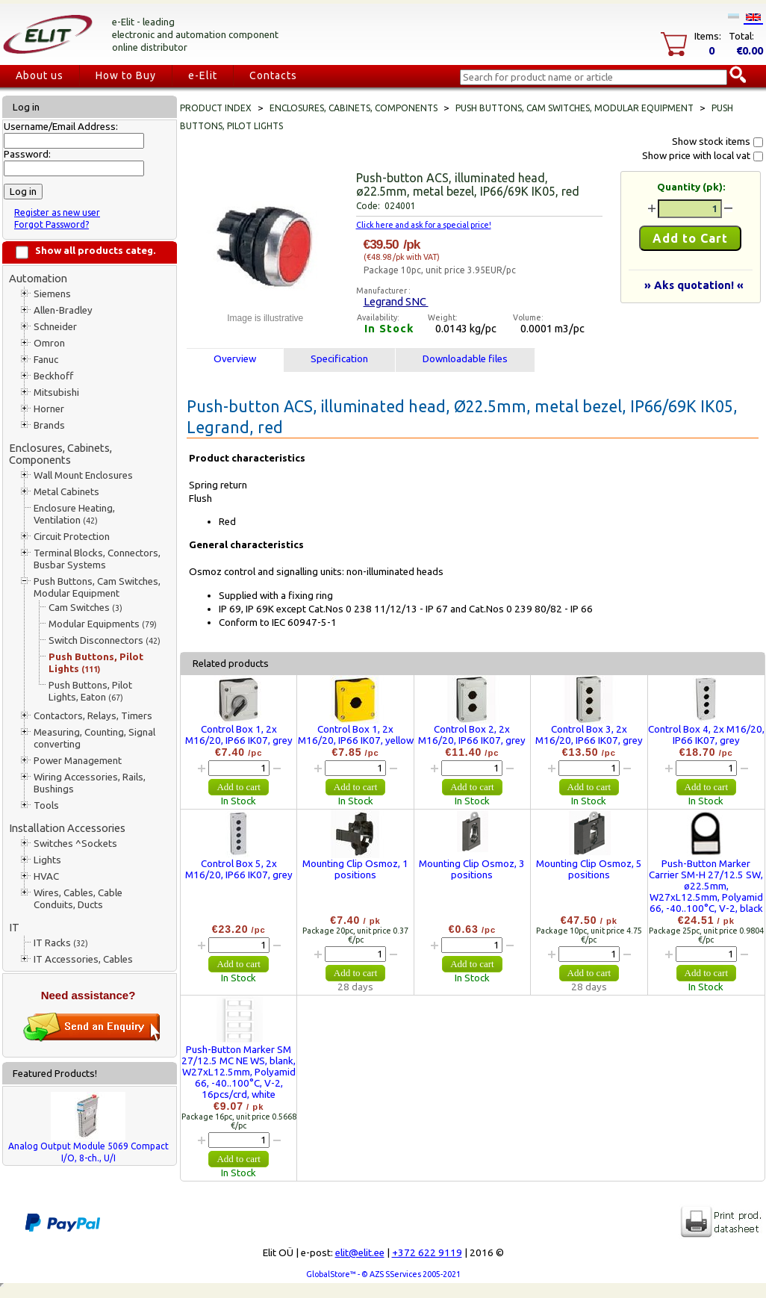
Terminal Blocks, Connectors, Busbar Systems (97, 559)
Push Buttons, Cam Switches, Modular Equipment (97, 587)
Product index (216, 108)
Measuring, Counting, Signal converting (94, 738)
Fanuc (46, 359)
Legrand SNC (396, 301)
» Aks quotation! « (694, 285)
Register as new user (57, 212)
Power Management (78, 760)
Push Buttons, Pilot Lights (96, 662)
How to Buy (126, 75)
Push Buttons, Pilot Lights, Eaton (90, 691)
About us (39, 75)
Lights (47, 860)
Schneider (55, 326)
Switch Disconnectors (105, 640)
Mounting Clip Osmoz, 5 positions (589, 869)
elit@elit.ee (359, 1252)
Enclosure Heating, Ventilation (74, 514)
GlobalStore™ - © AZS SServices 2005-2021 (383, 1274)
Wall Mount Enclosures (83, 475)
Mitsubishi (56, 392)
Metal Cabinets (66, 491)
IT (14, 927)
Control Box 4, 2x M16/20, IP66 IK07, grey (706, 735)
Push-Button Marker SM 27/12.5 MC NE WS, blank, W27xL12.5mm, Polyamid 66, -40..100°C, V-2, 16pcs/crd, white (238, 1072)
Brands (49, 425)
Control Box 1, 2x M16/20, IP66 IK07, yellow (356, 735)
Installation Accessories (67, 828)
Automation (38, 278)
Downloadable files (465, 358)
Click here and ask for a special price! (423, 224)
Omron (49, 343)
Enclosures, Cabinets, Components (60, 453)
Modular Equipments (103, 624)
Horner (49, 408)
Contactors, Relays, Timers (93, 715)
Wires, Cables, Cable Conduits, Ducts (78, 898)
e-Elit (202, 75)
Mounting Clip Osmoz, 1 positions (355, 869)
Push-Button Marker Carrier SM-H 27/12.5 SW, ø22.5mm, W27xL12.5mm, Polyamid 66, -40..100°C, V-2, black (706, 886)
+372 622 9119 (427, 1252)
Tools (46, 805)
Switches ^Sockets (75, 843)
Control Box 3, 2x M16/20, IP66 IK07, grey (589, 735)
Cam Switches (85, 607)
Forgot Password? (51, 224)
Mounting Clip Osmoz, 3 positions (472, 869)
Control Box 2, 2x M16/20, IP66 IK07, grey (472, 735)
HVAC (46, 876)
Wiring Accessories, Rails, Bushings (90, 783)
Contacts (273, 75)
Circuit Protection (72, 536)
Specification (339, 358)
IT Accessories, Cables (83, 959)
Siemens (52, 293)
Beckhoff (53, 376)
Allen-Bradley (63, 310)
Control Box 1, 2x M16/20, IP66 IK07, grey (239, 735)
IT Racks (61, 942)
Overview (235, 358)
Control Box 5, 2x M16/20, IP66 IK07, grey (239, 869)
